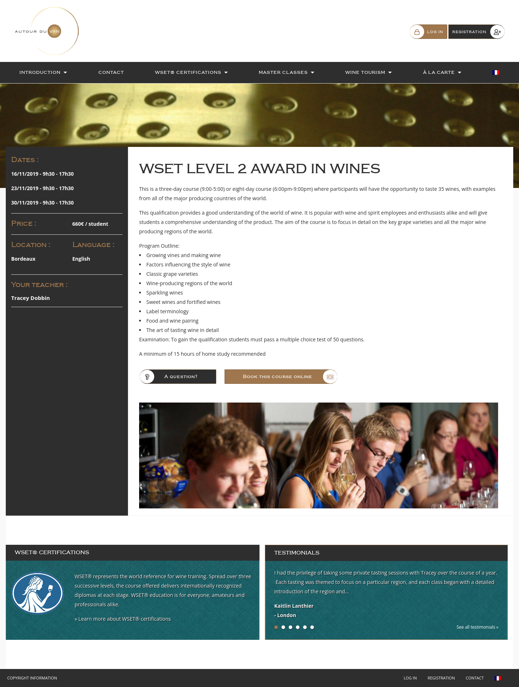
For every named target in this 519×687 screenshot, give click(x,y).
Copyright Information (32, 678)
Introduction (40, 72)
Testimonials (296, 553)
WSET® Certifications (188, 72)
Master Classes (283, 72)
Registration (441, 678)
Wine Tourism (365, 72)
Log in (410, 678)
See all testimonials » (477, 627)
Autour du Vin (50, 31)
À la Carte (439, 72)
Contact (111, 72)
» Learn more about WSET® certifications (123, 618)
